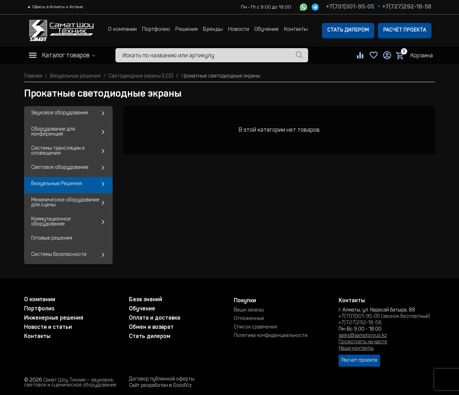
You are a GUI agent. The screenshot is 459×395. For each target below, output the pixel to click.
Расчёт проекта (404, 30)
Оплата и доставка (154, 318)
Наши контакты (356, 348)
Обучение (266, 29)
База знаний (145, 300)
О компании (122, 29)
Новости (238, 29)
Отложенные (249, 318)
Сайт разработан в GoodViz (160, 385)
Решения (186, 29)
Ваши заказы (249, 310)
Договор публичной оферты (161, 379)
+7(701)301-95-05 (350, 7)
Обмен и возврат (151, 327)
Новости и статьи (48, 327)
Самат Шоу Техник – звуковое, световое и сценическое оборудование (70, 383)
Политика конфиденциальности (270, 335)
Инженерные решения (53, 318)
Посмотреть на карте (363, 342)
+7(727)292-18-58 (406, 7)
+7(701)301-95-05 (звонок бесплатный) (384, 316)
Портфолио (156, 29)
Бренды (213, 29)
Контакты (296, 29)
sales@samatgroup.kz (363, 335)
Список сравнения (255, 327)
